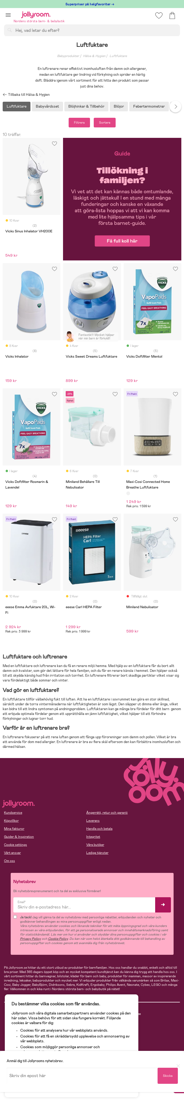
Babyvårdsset (47, 106)
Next (175, 106)
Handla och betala (99, 829)
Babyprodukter (68, 56)
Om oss (9, 861)
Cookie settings (15, 845)
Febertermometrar (149, 106)
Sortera (104, 122)
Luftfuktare (118, 56)
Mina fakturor (14, 829)
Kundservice (13, 813)
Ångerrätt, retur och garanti (107, 813)
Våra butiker (95, 845)
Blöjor (119, 106)
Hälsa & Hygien (94, 56)
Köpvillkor (11, 821)
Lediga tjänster (97, 853)
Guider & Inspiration (19, 837)
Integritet (93, 837)
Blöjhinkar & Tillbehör (86, 106)
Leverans (93, 821)
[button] (8, 15)
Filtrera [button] (79, 122)
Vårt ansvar (12, 853)
